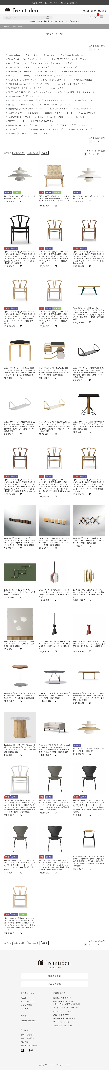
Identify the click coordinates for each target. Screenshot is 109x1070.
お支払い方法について (62, 997)
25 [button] (98, 153)
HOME (6, 26)
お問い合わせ (26, 1034)
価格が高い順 (33, 152)
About (23, 997)
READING (102, 11)
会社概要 (24, 1008)
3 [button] (98, 49)
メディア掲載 (26, 1005)
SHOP (93, 11)
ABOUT (86, 11)
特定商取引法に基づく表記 (64, 1018)
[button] (103, 49)
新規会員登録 (54, 976)
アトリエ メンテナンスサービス (66, 1007)
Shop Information (28, 1001)
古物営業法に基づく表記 (63, 1025)
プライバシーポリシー (62, 1022)
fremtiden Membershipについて (66, 1011)
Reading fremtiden (28, 1020)
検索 (48, 17)
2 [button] (94, 49)
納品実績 (24, 1041)
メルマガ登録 (54, 983)
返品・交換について (61, 1014)
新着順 (44, 152)
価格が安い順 (19, 152)
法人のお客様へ (27, 1038)
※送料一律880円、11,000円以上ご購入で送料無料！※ (55, 2)
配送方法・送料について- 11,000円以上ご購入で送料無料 (66, 1002)
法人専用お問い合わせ (30, 1045)
